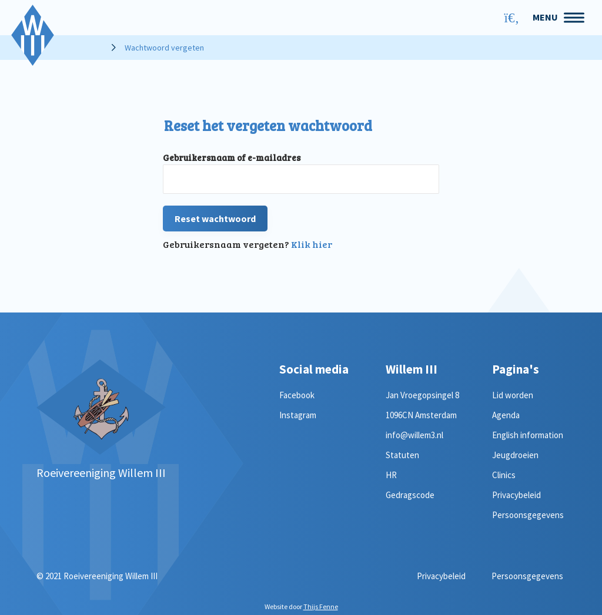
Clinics (504, 474)
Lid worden (512, 395)
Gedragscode (410, 494)
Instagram (297, 415)
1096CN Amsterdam (421, 415)
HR (391, 474)
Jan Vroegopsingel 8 (422, 395)
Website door (301, 606)
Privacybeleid (516, 494)
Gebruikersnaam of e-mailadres (231, 157)
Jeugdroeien (515, 455)
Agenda (506, 415)
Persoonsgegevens (528, 514)
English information (527, 435)
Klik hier (311, 244)
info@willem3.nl (414, 435)
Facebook (297, 395)
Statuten (402, 455)
